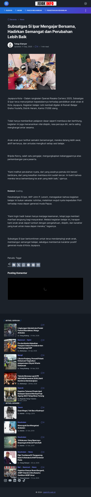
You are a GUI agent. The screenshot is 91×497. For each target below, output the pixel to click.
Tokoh (20, 407)
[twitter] (19, 265)
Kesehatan (22, 422)
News (30, 452)
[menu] (6, 3)
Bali (19, 467)
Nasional (21, 340)
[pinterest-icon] (19, 480)
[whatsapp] (23, 265)
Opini (29, 340)
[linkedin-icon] (14, 480)
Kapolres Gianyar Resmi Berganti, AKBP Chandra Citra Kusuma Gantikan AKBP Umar (31, 472)
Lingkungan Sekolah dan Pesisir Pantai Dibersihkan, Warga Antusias (30, 330)
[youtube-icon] (10, 480)
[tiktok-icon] (24, 480)
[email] (38, 265)
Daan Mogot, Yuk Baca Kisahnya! (31, 410)
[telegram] (28, 265)
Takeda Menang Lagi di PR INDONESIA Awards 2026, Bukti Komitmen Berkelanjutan (30, 378)
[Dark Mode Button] (85, 3)
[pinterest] (33, 265)
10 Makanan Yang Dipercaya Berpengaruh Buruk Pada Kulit (29, 441)
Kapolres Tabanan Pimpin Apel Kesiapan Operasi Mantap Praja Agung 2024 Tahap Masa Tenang (31, 393)
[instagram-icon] (5, 480)
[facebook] (14, 265)
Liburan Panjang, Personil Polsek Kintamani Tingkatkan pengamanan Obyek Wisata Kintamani (30, 362)
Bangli (20, 355)
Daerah (20, 388)
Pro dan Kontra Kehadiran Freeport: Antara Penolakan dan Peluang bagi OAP (30, 345)
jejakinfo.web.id (49, 492)
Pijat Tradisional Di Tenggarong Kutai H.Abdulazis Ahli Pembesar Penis (31, 457)
